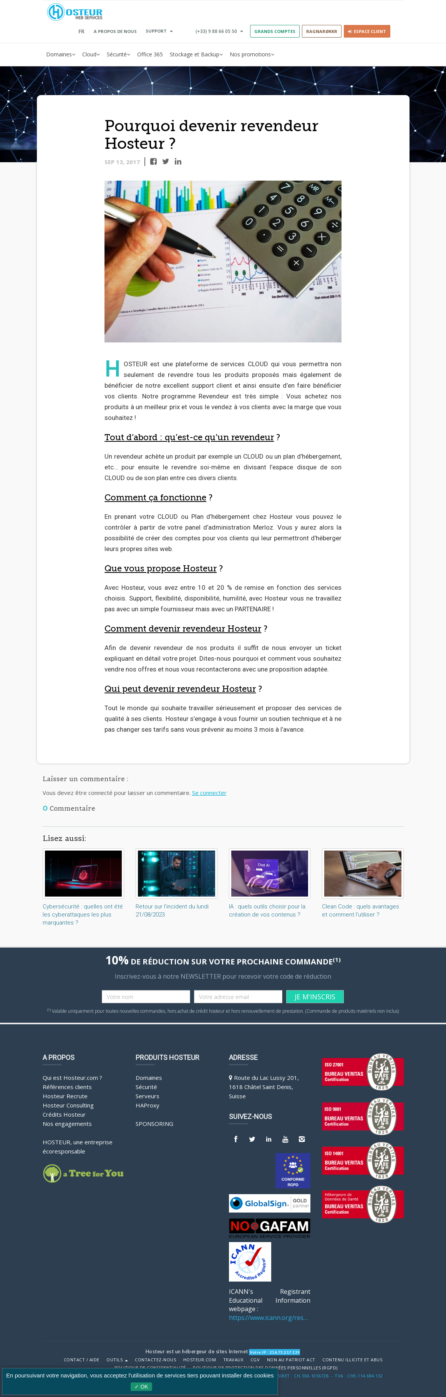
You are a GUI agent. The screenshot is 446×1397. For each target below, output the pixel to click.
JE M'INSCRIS (315, 996)
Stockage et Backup (196, 54)
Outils (117, 1359)
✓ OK (141, 1387)
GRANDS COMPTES (274, 31)
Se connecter (209, 792)
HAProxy (147, 1105)
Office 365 (150, 54)
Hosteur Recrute (65, 1096)
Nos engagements (67, 1123)
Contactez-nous (155, 1359)
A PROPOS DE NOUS (115, 31)
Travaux (233, 1359)
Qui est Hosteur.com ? (72, 1077)
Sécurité (118, 54)
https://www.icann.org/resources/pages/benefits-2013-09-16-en (270, 1317)
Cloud (91, 54)
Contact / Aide (81, 1359)
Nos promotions (252, 54)
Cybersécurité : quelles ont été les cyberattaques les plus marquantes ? (83, 914)
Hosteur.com (199, 1359)
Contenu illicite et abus (352, 1359)
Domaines (60, 54)
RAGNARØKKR (321, 31)
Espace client (367, 31)
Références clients (67, 1087)
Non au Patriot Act (291, 1359)
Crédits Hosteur (64, 1114)
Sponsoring (154, 1123)
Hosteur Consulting (68, 1105)
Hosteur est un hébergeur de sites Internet (197, 1351)
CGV (255, 1359)
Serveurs (147, 1096)
